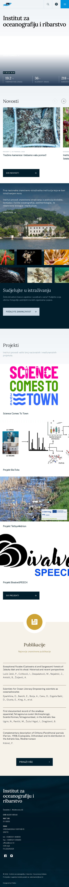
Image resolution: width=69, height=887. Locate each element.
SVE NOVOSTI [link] (21, 173)
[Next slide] (63, 101)
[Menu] (65, 4)
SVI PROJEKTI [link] (21, 595)
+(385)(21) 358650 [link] (14, 840)
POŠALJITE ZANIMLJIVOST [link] (21, 311)
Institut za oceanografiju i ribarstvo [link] (18, 795)
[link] (56, 4)
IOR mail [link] (6, 846)
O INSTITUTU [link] (9, 212)
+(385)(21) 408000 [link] (13, 837)
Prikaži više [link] (34, 761)
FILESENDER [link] (8, 849)
